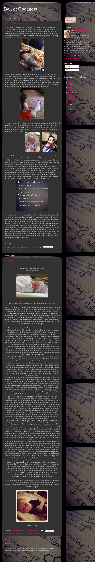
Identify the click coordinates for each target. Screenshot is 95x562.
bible (10, 250)
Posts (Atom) (16, 543)
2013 (68, 80)
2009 (68, 112)
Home (32, 539)
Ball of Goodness (20, 9)
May (69, 90)
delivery (19, 533)
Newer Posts (9, 539)
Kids (28, 250)
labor (34, 533)
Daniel (15, 533)
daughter (15, 250)
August (70, 82)
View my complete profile (71, 58)
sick (40, 250)
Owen (44, 533)
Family (21, 250)
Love (40, 533)
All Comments (70, 70)
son (43, 250)
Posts (68, 66)
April (69, 92)
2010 (68, 110)
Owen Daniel (9, 260)
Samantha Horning (79, 30)
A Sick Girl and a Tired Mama (15, 23)
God (24, 250)
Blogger (58, 558)
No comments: (34, 530)
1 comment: (34, 247)
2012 (68, 105)
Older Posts (55, 539)
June (69, 87)
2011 (68, 107)
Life (31, 250)
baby (10, 533)
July (69, 85)
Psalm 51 (35, 250)
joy (31, 533)
